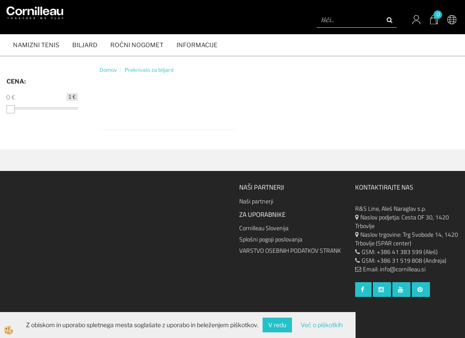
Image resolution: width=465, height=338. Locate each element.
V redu (277, 324)
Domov (108, 70)
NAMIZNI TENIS (36, 44)
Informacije (197, 44)
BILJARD (84, 44)
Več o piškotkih (322, 324)
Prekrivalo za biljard (149, 70)
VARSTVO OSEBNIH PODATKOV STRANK (290, 250)
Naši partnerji (256, 201)
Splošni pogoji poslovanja (270, 239)
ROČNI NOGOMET (137, 44)
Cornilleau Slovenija (264, 227)
